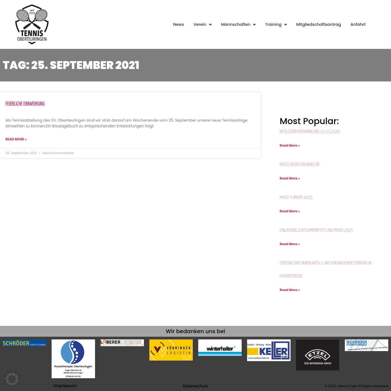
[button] (12, 379)
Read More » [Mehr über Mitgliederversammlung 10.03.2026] (290, 145)
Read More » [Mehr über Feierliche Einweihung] (16, 139)
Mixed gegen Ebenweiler (299, 164)
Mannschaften (238, 24)
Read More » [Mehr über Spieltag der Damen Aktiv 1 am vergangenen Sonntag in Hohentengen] (290, 290)
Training (276, 24)
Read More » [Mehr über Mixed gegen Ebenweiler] (290, 178)
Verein (202, 24)
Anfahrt (358, 24)
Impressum (65, 386)
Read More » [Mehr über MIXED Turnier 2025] (290, 211)
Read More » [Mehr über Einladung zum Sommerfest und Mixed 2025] (290, 244)
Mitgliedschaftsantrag (318, 24)
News (178, 24)
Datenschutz (196, 386)
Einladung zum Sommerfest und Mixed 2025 (316, 230)
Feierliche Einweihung (25, 104)
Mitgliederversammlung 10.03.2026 (309, 132)
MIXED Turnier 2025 (296, 197)
